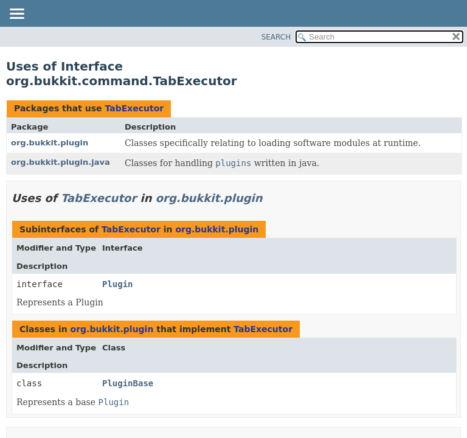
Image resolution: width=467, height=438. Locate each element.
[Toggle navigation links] (16, 14)
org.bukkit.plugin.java (60, 162)
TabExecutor (134, 108)
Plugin (117, 284)
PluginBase (127, 383)
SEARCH (276, 37)
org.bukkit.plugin (49, 142)
